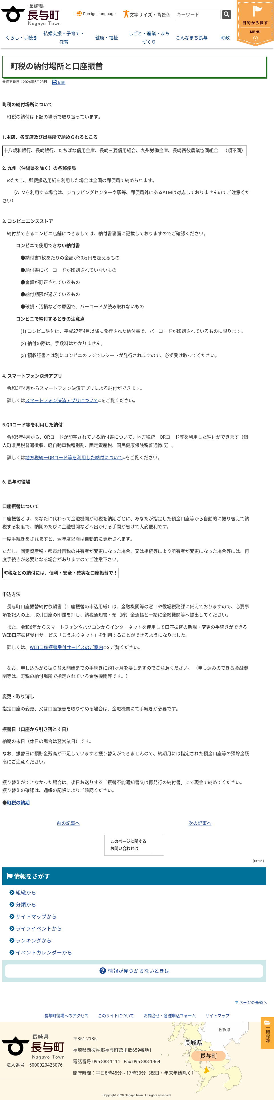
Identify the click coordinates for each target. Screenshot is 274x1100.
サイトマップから (36, 917)
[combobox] (198, 14)
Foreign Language (96, 13)
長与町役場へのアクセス (66, 1016)
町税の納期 (18, 802)
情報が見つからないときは (134, 971)
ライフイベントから (39, 929)
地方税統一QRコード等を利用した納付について (75, 457)
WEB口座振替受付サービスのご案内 (68, 647)
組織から (26, 893)
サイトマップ (217, 1016)
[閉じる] (255, 44)
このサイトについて (116, 1016)
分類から (26, 905)
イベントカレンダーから (44, 953)
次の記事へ (200, 823)
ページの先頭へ (253, 1002)
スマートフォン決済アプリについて (63, 400)
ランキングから (34, 941)
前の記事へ (68, 823)
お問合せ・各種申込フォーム (170, 1016)
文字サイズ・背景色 (150, 15)
